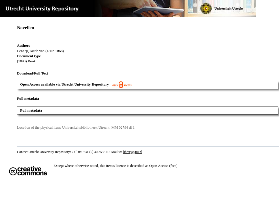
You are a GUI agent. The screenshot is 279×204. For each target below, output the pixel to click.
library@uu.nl (132, 152)
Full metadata (31, 110)
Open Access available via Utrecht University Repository (75, 84)
